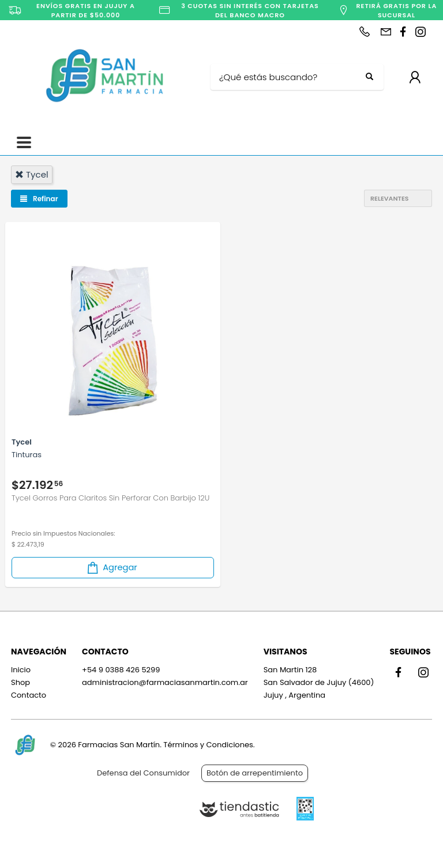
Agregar (111, 567)
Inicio (21, 669)
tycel (31, 174)
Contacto (28, 695)
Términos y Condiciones (208, 744)
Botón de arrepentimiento (255, 772)
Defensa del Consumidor (143, 772)
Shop (20, 682)
